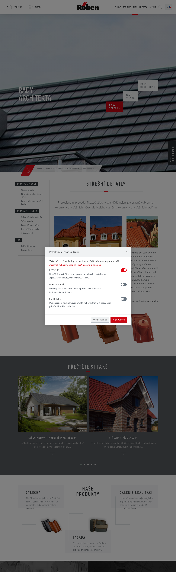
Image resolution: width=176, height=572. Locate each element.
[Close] (127, 251)
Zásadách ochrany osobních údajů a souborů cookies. (75, 264)
